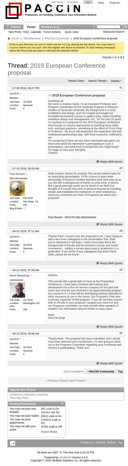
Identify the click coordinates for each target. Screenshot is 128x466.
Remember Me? (62, 7)
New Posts (15, 31)
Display (115, 80)
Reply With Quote (109, 161)
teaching (43, 394)
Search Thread (97, 80)
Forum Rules (49, 431)
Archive (111, 442)
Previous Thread (57, 380)
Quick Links (72, 31)
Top (120, 371)
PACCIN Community (57, 38)
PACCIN (100, 442)
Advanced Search (113, 31)
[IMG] (44, 416)
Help (101, 2)
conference (16, 394)
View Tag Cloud (19, 397)
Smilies (45, 412)
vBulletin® (65, 457)
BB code (46, 408)
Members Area (50, 26)
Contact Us (87, 442)
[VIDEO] (46, 419)
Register (115, 2)
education (30, 394)
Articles (15, 26)
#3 (120, 230)
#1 (120, 87)
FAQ (26, 31)
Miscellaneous (32, 38)
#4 (120, 269)
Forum (31, 26)
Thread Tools (75, 80)
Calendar (36, 31)
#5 (120, 333)
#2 (120, 168)
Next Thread (77, 380)
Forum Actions (52, 31)
